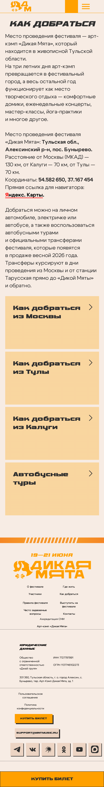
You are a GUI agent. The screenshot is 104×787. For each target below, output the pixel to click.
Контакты (69, 614)
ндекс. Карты (26, 195)
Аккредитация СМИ (52, 619)
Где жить (69, 586)
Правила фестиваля (35, 603)
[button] (86, 6)
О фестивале (35, 586)
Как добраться (69, 594)
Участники (35, 594)
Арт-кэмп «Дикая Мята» (52, 626)
